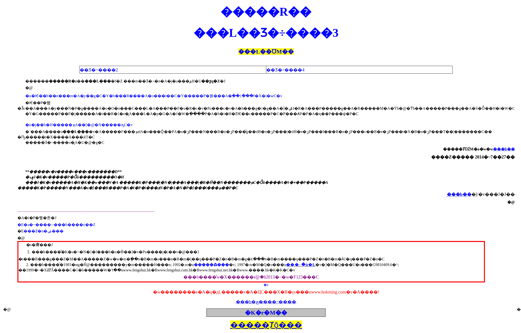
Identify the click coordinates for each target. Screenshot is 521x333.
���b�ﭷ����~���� (266, 301)
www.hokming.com (328, 292)
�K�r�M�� (266, 312)
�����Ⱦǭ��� (266, 324)
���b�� (504, 149)
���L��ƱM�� (266, 51)
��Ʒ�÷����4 (286, 69)
